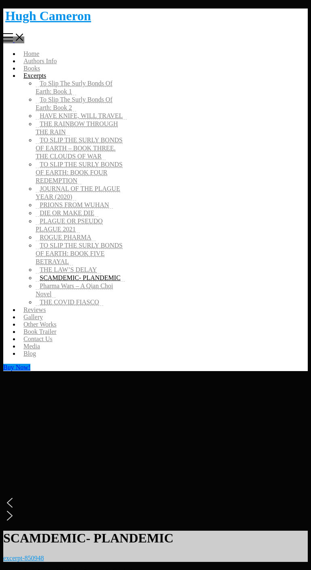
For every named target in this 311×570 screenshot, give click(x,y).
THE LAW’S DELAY (68, 269)
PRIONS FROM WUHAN (74, 204)
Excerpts (34, 75)
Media (31, 346)
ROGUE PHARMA (66, 237)
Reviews (34, 309)
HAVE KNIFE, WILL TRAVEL (81, 115)
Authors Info (40, 61)
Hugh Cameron (48, 16)
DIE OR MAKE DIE (67, 212)
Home (31, 53)
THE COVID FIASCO (69, 302)
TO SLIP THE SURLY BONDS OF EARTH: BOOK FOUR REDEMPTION (79, 172)
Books (31, 68)
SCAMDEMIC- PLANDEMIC (80, 277)
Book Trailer (39, 331)
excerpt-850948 (23, 558)
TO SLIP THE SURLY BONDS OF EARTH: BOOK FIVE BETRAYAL (79, 253)
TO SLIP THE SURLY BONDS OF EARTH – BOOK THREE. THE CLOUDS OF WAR (79, 148)
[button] (155, 502)
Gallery (33, 317)
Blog (29, 353)
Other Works (40, 324)
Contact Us (38, 338)
